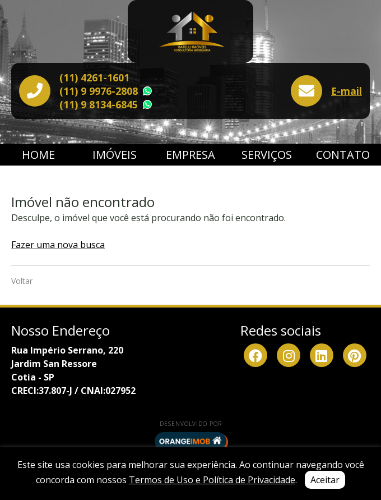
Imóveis (114, 154)
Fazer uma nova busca (58, 244)
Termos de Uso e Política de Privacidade (212, 480)
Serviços (266, 154)
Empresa (190, 154)
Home (38, 154)
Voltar (21, 281)
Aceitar (325, 480)
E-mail (346, 91)
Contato (343, 154)
